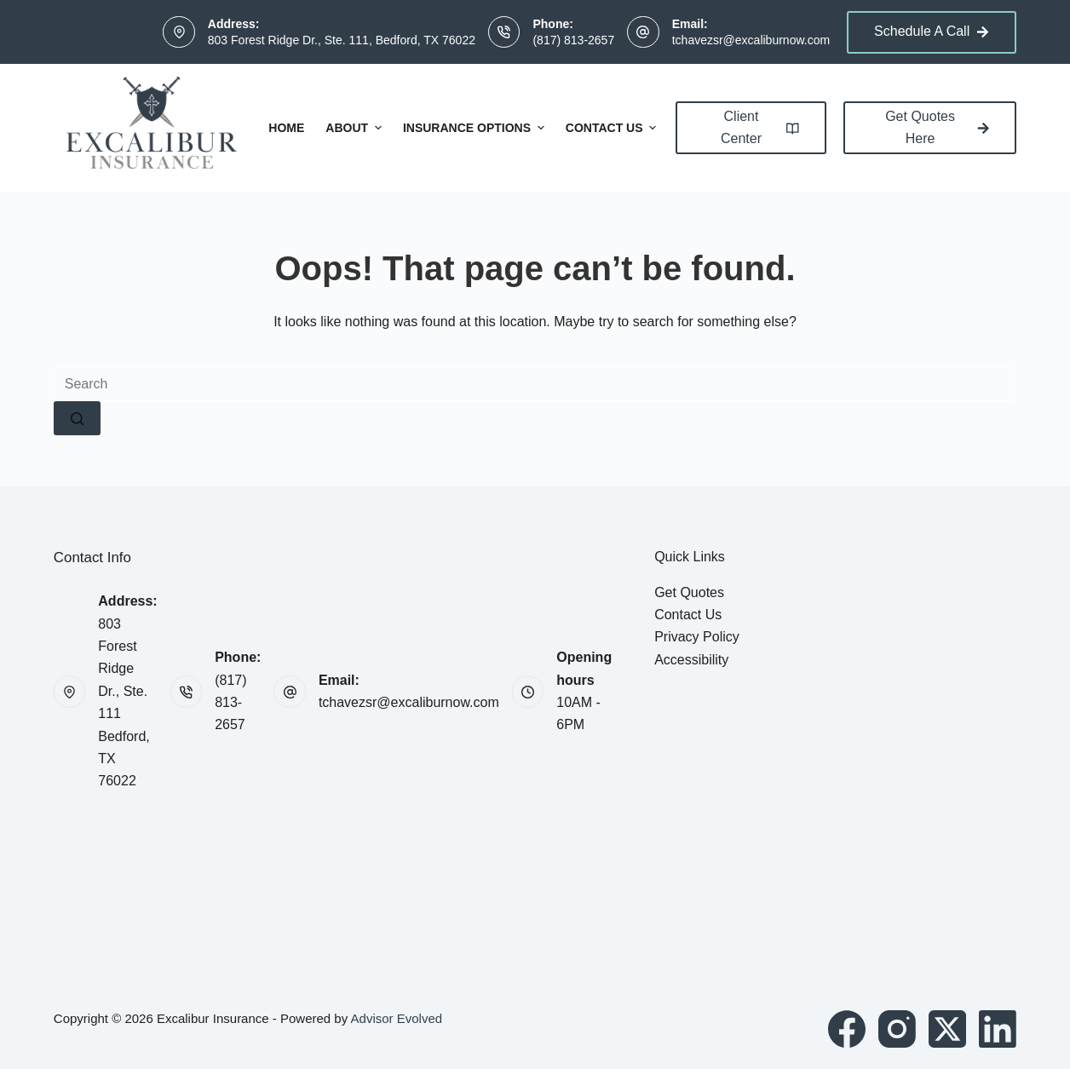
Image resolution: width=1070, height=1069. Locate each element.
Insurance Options (476, 127)
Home (286, 128)
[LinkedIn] (997, 1029)
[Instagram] (897, 1029)
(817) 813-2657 (573, 40)
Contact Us (613, 127)
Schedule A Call (931, 31)
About (355, 127)
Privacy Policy (696, 636)
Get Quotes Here (937, 127)
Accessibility (691, 659)
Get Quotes (689, 592)
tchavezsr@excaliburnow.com (751, 40)
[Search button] (77, 418)
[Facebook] (847, 1029)
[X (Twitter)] (947, 1029)
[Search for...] (535, 384)
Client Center (760, 127)
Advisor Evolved (397, 1018)
